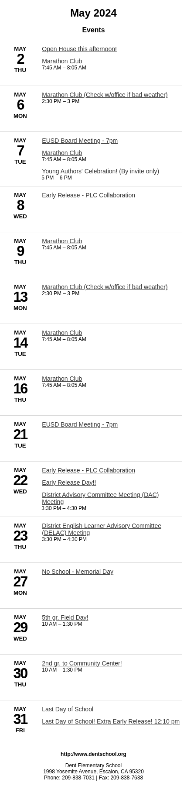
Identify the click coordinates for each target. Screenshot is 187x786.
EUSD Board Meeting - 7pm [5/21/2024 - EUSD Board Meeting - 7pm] (80, 424)
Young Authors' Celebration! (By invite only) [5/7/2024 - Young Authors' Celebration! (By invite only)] (100, 171)
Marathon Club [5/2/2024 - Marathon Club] (62, 61)
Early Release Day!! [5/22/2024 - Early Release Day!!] (69, 482)
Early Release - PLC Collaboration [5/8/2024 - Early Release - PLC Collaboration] (88, 195)
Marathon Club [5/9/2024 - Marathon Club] (62, 241)
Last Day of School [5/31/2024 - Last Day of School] (67, 709)
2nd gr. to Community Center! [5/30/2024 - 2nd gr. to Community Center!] (82, 663)
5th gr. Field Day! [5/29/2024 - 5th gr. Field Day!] (65, 617)
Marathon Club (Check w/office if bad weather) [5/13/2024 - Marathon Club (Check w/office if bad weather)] (104, 286)
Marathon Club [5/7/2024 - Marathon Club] (62, 152)
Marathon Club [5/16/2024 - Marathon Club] (62, 378)
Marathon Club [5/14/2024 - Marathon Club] (62, 332)
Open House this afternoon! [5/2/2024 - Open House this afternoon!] (79, 48)
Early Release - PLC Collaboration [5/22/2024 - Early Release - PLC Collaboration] (88, 470)
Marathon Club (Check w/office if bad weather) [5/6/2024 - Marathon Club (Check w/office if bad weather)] (104, 94)
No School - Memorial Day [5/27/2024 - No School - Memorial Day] (77, 571)
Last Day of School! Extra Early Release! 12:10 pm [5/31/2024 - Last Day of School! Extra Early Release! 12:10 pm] (111, 721)
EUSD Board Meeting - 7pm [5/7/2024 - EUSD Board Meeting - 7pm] (80, 140)
